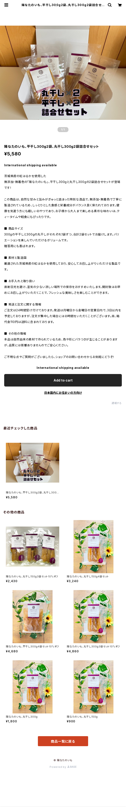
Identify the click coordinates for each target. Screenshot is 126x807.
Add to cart (63, 380)
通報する (117, 403)
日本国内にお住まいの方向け (63, 392)
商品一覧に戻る (63, 741)
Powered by (63, 766)
